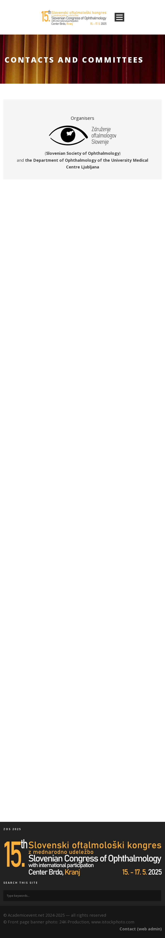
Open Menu (119, 17)
